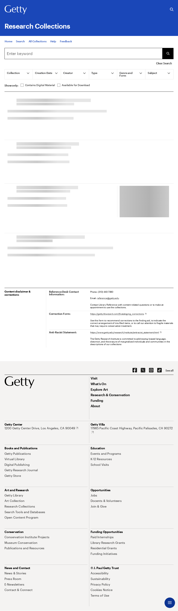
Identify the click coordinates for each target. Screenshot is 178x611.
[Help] (53, 41)
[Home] (8, 41)
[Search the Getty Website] (172, 10)
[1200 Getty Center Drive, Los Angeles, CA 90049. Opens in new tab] (41, 428)
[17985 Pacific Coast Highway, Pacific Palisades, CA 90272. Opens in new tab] (132, 430)
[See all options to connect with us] (169, 370)
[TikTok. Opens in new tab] (159, 370)
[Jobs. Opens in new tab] (94, 495)
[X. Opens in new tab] (143, 370)
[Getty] (15, 10)
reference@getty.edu (108, 298)
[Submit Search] (168, 53)
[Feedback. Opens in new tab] (66, 41)
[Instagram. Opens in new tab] (151, 370)
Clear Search (164, 63)
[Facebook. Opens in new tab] (135, 370)
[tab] (19, 74)
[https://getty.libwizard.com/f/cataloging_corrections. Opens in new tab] (118, 314)
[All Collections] (38, 41)
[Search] (20, 41)
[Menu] (170, 603)
